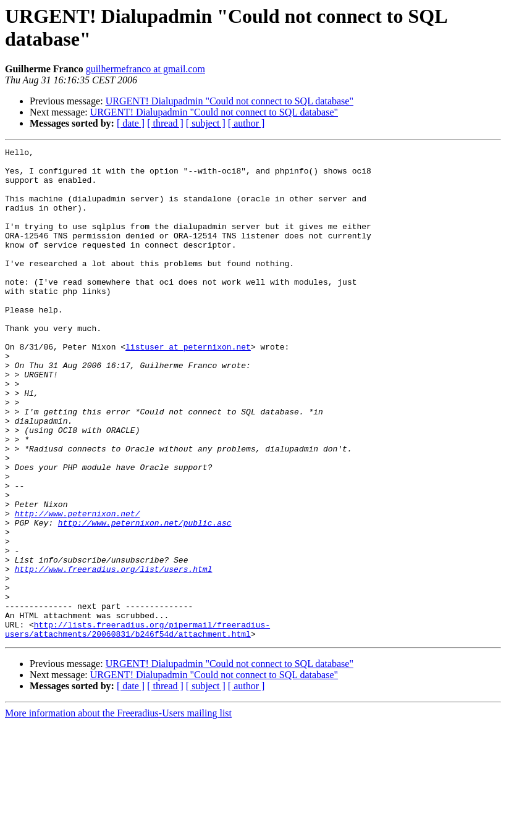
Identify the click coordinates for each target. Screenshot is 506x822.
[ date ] (131, 123)
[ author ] (246, 123)
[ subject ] (206, 123)
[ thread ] (165, 123)
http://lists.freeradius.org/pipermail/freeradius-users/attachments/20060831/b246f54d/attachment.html (137, 726)
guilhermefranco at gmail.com (145, 69)
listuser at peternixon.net (188, 387)
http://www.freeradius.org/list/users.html (114, 654)
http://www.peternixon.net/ (77, 587)
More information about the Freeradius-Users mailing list (118, 811)
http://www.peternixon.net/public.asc (145, 598)
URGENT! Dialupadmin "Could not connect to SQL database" (229, 101)
